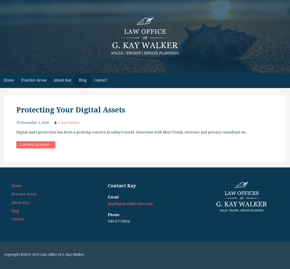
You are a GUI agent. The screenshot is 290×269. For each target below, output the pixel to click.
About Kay (63, 80)
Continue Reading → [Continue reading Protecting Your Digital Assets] (36, 144)
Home (9, 80)
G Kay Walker (69, 122)
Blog (83, 80)
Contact (100, 80)
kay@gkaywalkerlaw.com (130, 204)
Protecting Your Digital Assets (70, 110)
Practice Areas (33, 80)
